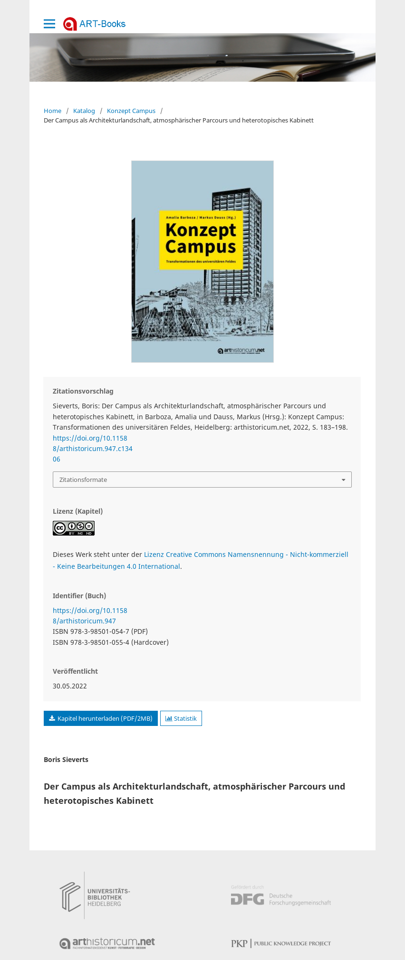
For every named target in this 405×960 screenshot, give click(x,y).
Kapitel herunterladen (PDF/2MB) (104, 718)
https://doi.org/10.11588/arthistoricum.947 (90, 615)
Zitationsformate (83, 479)
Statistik (181, 718)
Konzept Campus (131, 110)
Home (52, 110)
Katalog (84, 110)
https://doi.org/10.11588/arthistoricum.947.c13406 (93, 448)
